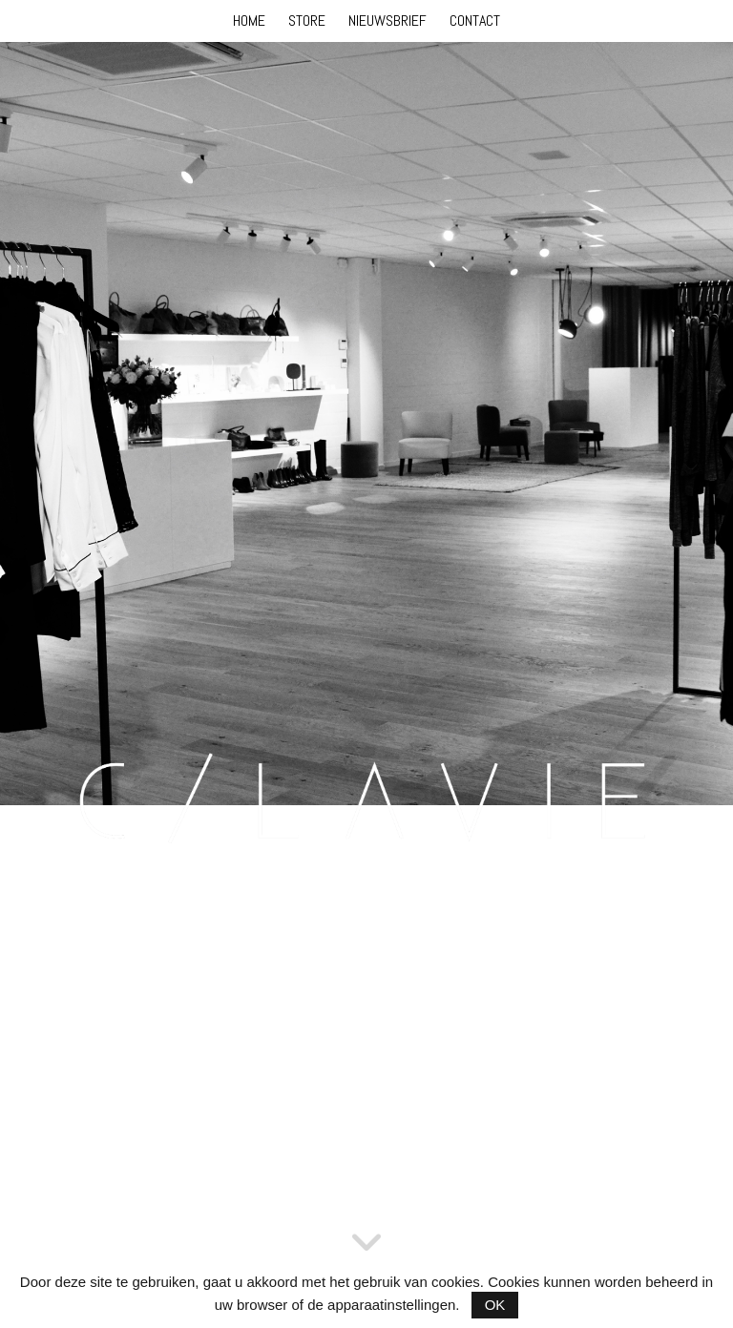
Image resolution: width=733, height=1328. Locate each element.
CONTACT (475, 20)
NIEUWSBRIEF (387, 20)
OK (495, 1305)
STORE (306, 20)
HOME (249, 20)
